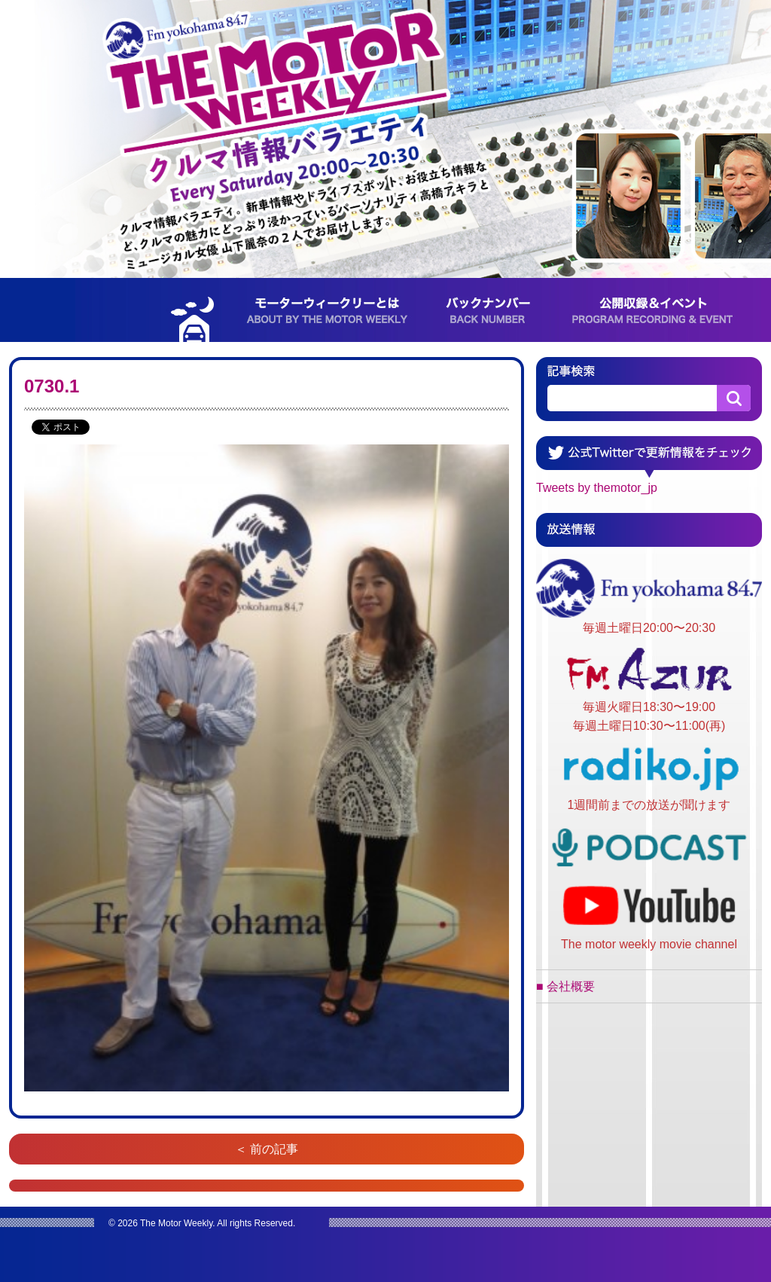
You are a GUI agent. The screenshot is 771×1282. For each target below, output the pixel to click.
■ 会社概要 (565, 986)
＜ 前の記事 (266, 1149)
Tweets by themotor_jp (596, 487)
